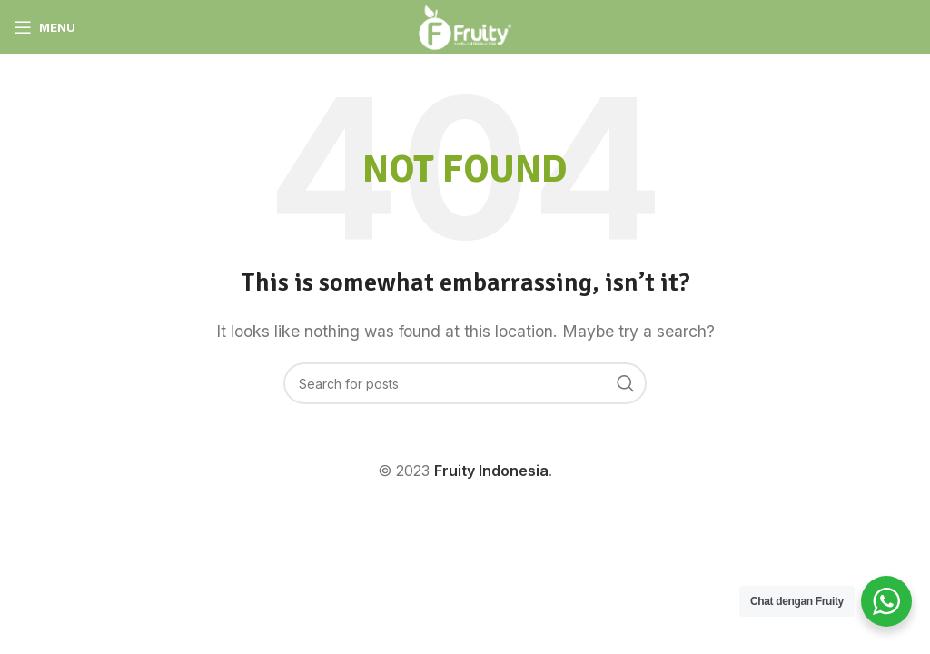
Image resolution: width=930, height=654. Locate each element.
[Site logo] (465, 25)
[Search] (465, 383)
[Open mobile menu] (44, 27)
